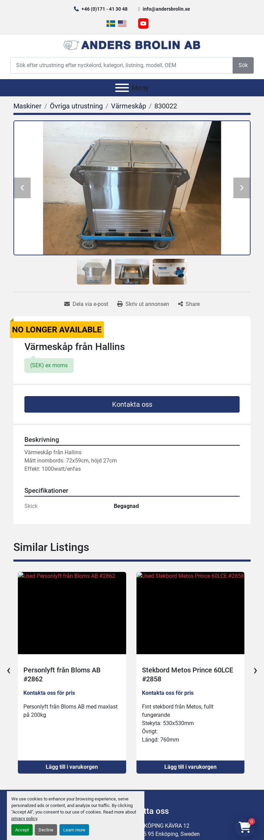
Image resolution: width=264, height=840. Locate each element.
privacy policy (24, 818)
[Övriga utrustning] (76, 106)
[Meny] (122, 87)
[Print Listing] (143, 304)
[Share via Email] (86, 304)
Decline (45, 829)
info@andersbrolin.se (166, 9)
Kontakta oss (132, 404)
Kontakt (175, 803)
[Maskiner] (27, 106)
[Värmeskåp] (128, 106)
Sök (243, 65)
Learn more (74, 829)
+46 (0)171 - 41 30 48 (104, 9)
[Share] (189, 304)
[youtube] (143, 23)
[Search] (121, 65)
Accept (22, 829)
